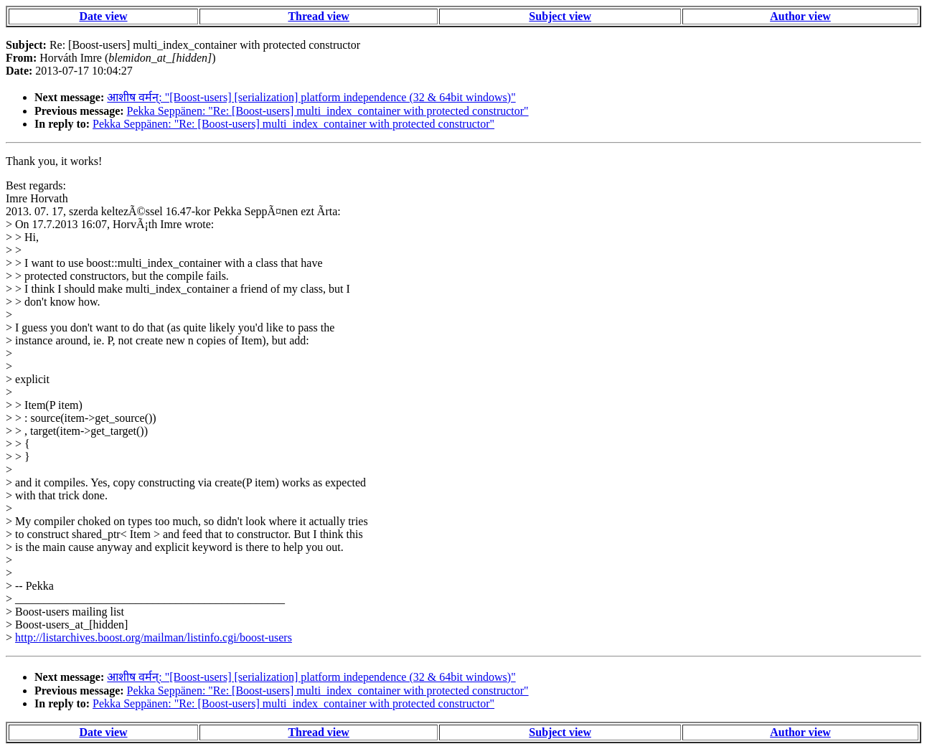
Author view (800, 16)
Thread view (318, 16)
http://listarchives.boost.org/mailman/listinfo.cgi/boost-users (153, 637)
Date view (103, 16)
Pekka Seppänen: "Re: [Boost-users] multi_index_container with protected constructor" (328, 111)
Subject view (560, 16)
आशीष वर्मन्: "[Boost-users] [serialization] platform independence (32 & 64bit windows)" (311, 97)
